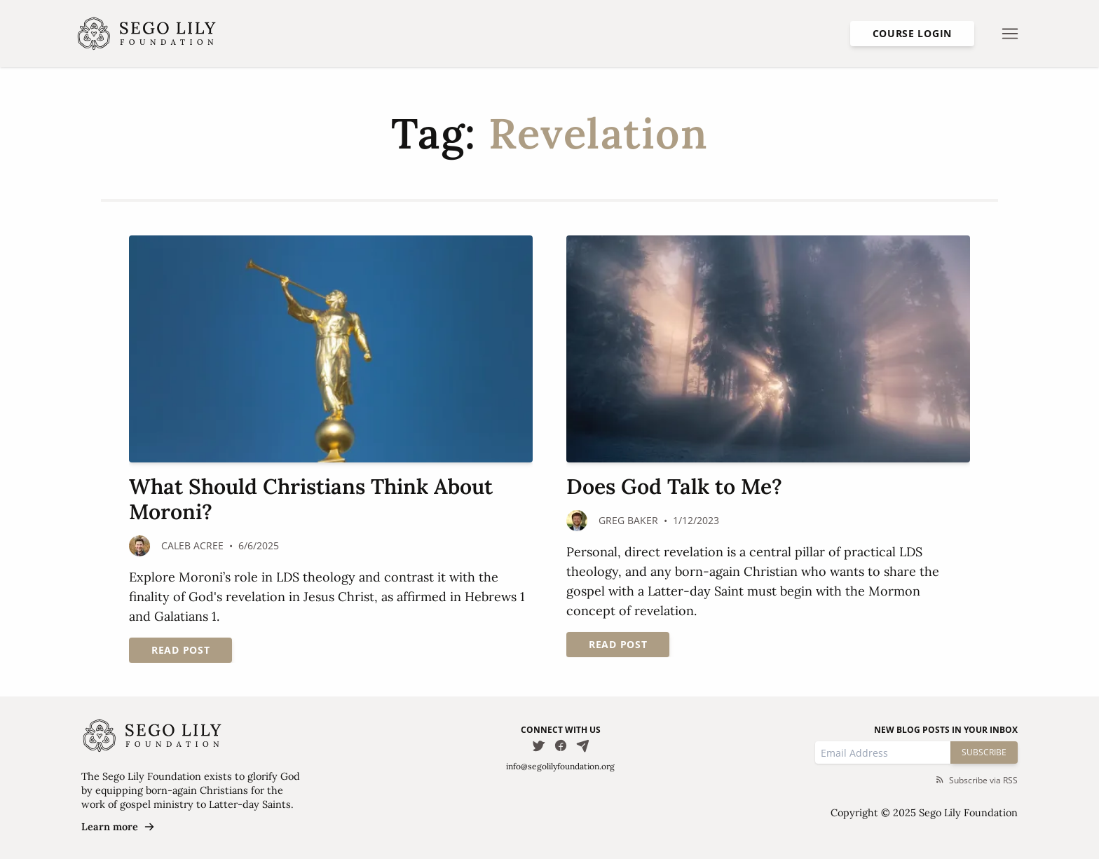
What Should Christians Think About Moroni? (311, 499)
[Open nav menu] (1010, 33)
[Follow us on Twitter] (538, 745)
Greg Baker (628, 520)
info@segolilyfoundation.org (560, 766)
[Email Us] (583, 745)
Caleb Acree (192, 545)
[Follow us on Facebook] (561, 745)
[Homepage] (147, 33)
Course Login (912, 33)
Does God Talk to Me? (674, 486)
